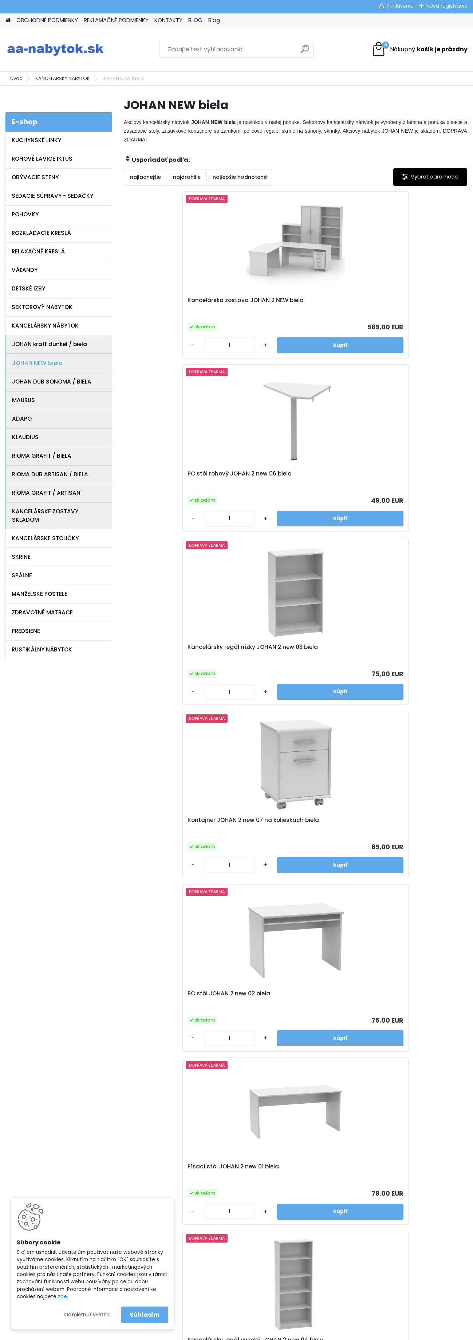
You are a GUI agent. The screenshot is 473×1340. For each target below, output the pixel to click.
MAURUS (23, 400)
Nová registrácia (447, 5)
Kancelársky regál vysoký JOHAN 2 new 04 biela (179, 650)
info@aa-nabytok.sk (281, 1138)
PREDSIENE (26, 631)
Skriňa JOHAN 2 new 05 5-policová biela (295, 650)
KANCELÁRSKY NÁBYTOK (62, 78)
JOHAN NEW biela (37, 363)
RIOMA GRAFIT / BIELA (41, 456)
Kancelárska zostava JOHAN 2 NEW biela (175, 304)
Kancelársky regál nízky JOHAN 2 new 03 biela (407, 304)
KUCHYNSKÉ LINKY (36, 140)
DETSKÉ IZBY (28, 288)
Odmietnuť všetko (87, 1314)
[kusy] (150, 345)
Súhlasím (144, 1315)
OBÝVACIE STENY (35, 177)
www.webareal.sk (266, 1333)
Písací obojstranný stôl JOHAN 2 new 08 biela (292, 824)
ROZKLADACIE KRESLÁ (41, 233)
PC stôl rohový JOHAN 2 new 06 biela (290, 304)
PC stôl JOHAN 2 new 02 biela (287, 473)
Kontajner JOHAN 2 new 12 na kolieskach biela (287, 997)
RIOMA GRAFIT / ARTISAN (46, 493)
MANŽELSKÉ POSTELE (39, 594)
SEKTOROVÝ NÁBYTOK (42, 307)
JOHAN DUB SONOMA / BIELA (51, 381)
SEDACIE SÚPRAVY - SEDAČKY (52, 196)
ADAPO (22, 418)
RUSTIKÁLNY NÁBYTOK (42, 649)
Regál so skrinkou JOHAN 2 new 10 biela (179, 824)
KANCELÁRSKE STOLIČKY (45, 538)
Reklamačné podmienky (170, 1147)
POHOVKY (25, 214)
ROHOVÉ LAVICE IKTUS (42, 159)
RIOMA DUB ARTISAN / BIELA (50, 474)
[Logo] (55, 49)
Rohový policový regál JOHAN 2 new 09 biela (404, 650)
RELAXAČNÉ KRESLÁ (38, 251)
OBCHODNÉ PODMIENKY (47, 20)
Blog (214, 20)
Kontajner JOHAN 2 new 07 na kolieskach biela (174, 477)
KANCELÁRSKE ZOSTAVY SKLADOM (45, 515)
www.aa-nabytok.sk (280, 1147)
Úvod (16, 78)
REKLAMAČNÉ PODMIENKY (116, 20)
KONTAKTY (168, 20)
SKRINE (21, 557)
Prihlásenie (400, 5)
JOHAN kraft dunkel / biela (49, 344)
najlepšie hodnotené (240, 177)
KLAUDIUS (25, 437)
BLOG (195, 20)
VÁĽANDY (25, 270)
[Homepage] (8, 20)
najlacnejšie (145, 177)
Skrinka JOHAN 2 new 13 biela (401, 820)
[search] (305, 52)
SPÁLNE (22, 575)
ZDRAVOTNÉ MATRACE (42, 612)
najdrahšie (187, 177)
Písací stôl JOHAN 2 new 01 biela (406, 473)
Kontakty (150, 1156)
